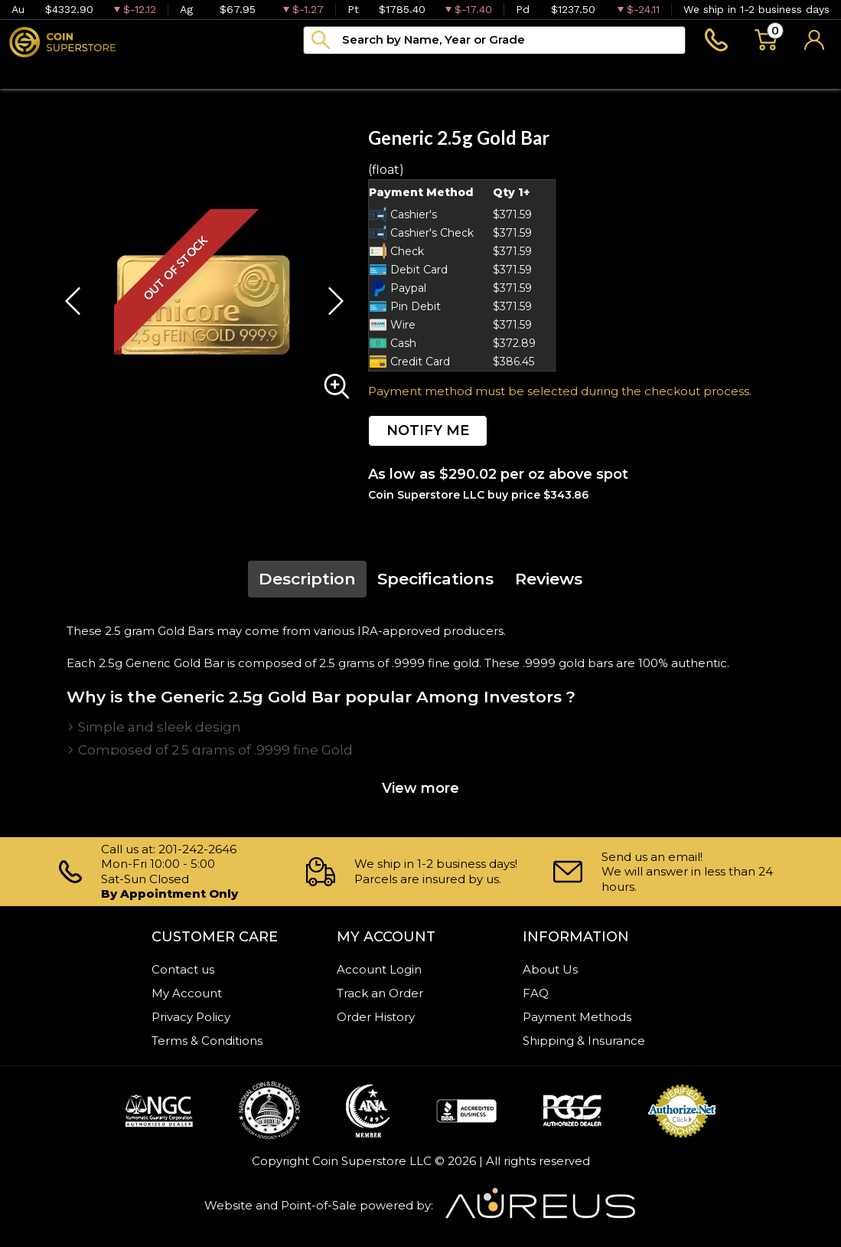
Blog (425, 72)
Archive (353, 72)
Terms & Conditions (207, 1040)
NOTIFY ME (427, 430)
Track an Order (380, 993)
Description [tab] (307, 578)
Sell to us (800, 72)
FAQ (536, 993)
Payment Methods (577, 1017)
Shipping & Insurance (584, 1040)
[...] (494, 40)
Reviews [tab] (548, 578)
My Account (187, 993)
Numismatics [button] (130, 72)
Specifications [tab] (435, 578)
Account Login (379, 969)
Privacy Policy (191, 1017)
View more (420, 788)
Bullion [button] (32, 72)
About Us (550, 969)
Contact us (183, 969)
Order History (376, 1017)
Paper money (252, 72)
